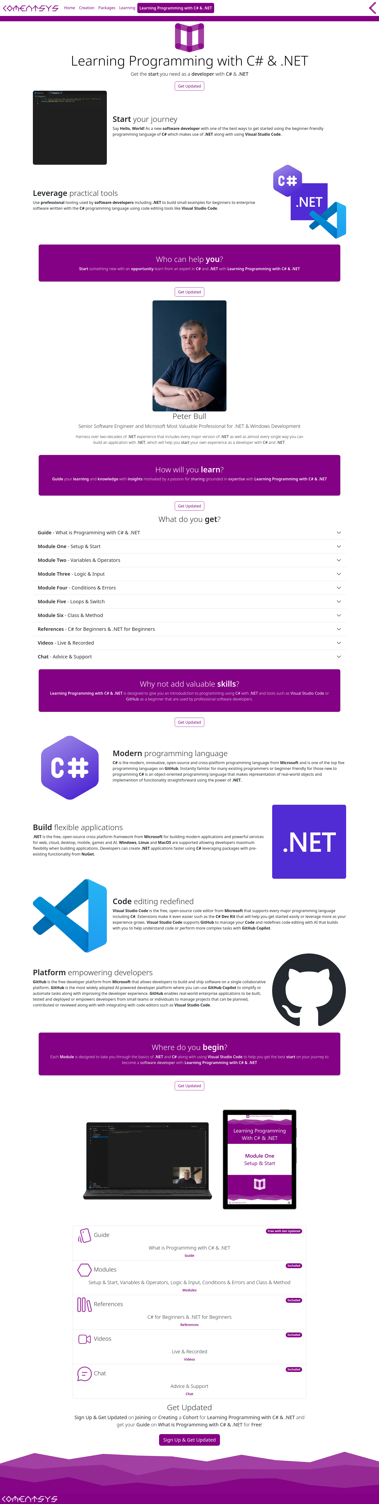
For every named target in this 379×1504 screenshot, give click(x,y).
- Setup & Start (70, 546)
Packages (106, 7)
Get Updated (189, 86)
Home (69, 7)
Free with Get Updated (284, 1231)
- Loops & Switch (71, 601)
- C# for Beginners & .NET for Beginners (96, 629)
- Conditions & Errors (77, 587)
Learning (127, 7)
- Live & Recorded (66, 643)
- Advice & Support (65, 656)
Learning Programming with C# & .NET (175, 8)
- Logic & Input (71, 574)
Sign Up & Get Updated (189, 1440)
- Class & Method (70, 615)
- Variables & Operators (79, 560)
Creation (87, 7)
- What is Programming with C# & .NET (89, 532)
